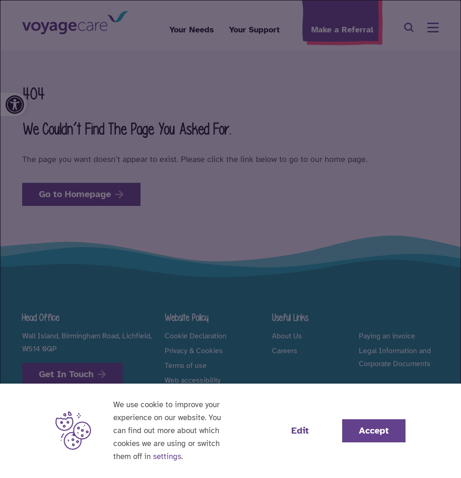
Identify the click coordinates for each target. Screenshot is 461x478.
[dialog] (230, 239)
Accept (374, 430)
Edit (300, 430)
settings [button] (167, 456)
